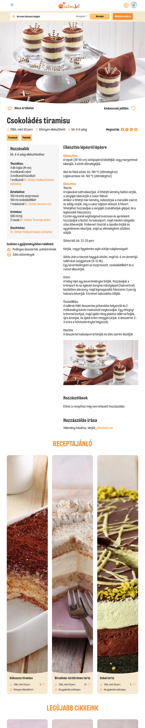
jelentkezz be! (105, 428)
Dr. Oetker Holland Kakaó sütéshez (31, 232)
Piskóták (26, 137)
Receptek (80, 16)
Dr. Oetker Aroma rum (38, 204)
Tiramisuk (12, 137)
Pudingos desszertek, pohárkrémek (31, 249)
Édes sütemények (21, 255)
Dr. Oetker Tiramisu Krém (35, 220)
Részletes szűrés (123, 16)
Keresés (100, 16)
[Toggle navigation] (12, 5)
